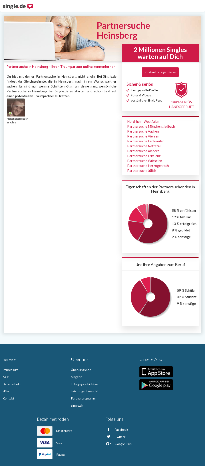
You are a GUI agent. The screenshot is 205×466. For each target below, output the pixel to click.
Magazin (76, 377)
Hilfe (6, 391)
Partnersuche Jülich (141, 171)
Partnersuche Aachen (143, 131)
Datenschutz (12, 384)
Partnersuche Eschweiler (145, 141)
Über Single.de (81, 370)
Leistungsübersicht (84, 391)
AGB (6, 377)
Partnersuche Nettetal (144, 146)
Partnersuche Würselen (144, 161)
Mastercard (54, 431)
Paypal (51, 454)
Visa (49, 443)
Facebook (116, 429)
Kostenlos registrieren (160, 72)
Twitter (115, 437)
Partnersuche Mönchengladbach (151, 126)
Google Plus (118, 444)
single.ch (77, 405)
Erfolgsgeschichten (84, 384)
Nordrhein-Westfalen (143, 121)
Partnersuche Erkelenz (144, 156)
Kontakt (8, 398)
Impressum (10, 370)
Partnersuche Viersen (143, 136)
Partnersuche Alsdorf (143, 151)
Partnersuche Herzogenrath (148, 166)
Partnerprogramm (83, 398)
